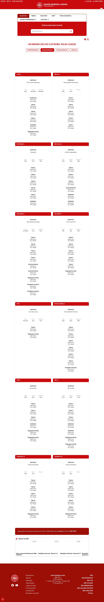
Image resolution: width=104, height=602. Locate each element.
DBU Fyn (90, 580)
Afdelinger (29, 580)
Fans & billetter (17, 1)
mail (60, 531)
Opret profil (98, 1)
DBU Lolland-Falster (85, 588)
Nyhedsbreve (30, 575)
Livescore (45, 19)
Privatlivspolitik (31, 588)
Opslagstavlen (62, 50)
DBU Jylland (88, 583)
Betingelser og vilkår (32, 593)
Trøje (25, 89)
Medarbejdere (30, 583)
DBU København (87, 585)
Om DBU (3, 1)
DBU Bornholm (87, 578)
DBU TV (9, 1)
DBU (91, 575)
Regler (74, 50)
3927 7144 (73, 531)
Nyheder (28, 578)
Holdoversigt (47, 50)
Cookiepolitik (30, 590)
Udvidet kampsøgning (28, 19)
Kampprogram (32, 50)
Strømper (41, 89)
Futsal (90, 593)
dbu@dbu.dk (59, 583)
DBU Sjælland (88, 590)
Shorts (33, 89)
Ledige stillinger (31, 585)
